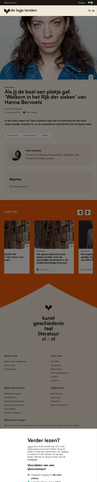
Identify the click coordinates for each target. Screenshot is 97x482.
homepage (32, 459)
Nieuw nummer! (10, 3)
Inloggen (81, 3)
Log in (30, 446)
